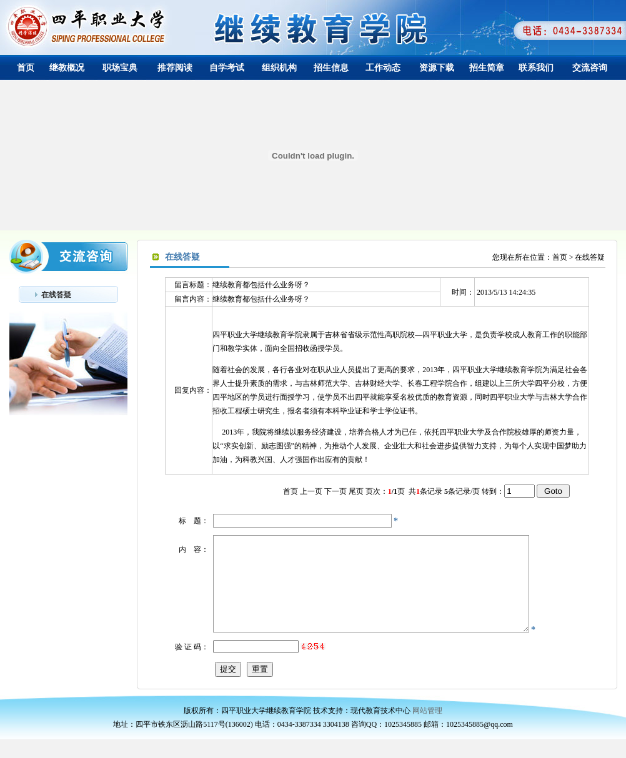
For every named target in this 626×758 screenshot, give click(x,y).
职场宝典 (119, 67)
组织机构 (279, 67)
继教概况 (66, 67)
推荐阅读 (174, 67)
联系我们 (536, 67)
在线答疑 (56, 294)
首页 (25, 67)
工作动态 (382, 67)
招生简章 (486, 67)
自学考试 (226, 67)
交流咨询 (589, 67)
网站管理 (427, 729)
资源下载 (436, 67)
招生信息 (331, 67)
